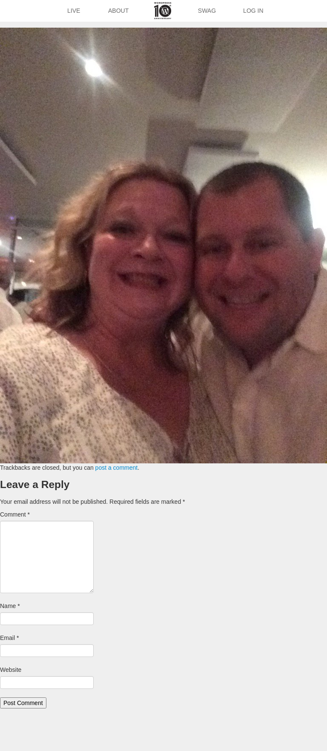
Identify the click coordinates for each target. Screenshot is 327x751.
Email (9, 637)
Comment (15, 514)
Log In (253, 10)
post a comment (116, 467)
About (118, 10)
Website (10, 669)
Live (73, 10)
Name (10, 606)
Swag (207, 10)
